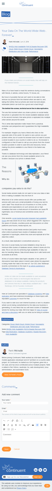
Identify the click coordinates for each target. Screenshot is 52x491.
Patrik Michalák (14, 42)
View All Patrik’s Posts (12, 374)
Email (4, 408)
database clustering (35, 294)
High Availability (11, 334)
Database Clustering (25, 332)
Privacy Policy (21, 488)
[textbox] (26, 436)
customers (13, 299)
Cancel (16, 449)
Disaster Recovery (39, 332)
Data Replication (11, 332)
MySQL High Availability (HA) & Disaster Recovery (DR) (28, 47)
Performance (33, 51)
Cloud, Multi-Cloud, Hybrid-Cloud (21, 49)
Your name (6, 400)
